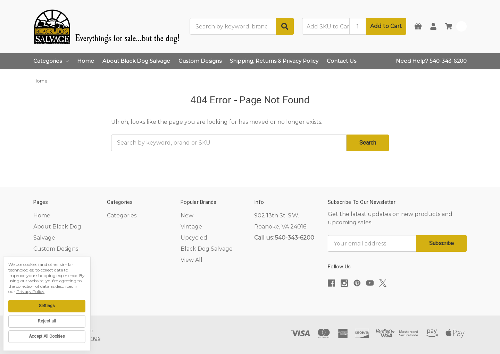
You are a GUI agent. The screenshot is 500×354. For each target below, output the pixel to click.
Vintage (191, 226)
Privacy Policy (30, 291)
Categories (51, 61)
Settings (47, 305)
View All (191, 260)
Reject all (47, 321)
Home (85, 61)
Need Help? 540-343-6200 (431, 61)
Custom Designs (200, 61)
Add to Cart (386, 26)
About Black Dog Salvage (136, 61)
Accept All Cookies (47, 336)
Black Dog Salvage (207, 248)
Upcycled (194, 237)
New (187, 215)
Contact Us (341, 61)
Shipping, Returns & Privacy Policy (274, 61)
